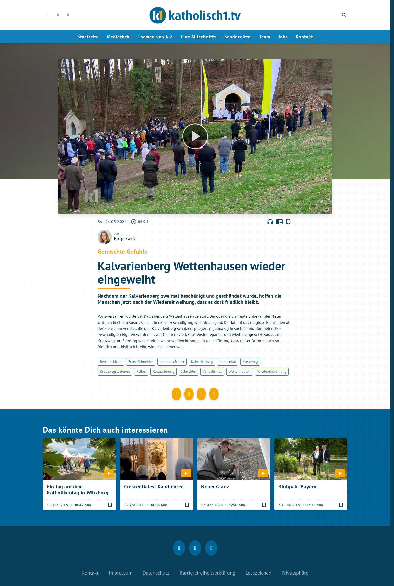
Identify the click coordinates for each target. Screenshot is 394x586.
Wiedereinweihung (271, 371)
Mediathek (118, 37)
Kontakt (304, 37)
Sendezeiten (237, 37)
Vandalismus (212, 371)
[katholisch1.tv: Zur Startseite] (195, 15)
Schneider (188, 371)
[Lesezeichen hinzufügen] (288, 222)
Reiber (141, 371)
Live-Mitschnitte (198, 37)
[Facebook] (48, 15)
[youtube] (68, 15)
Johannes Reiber (172, 361)
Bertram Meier (111, 361)
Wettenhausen (240, 371)
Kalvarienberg (202, 361)
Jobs (283, 37)
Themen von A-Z (155, 37)
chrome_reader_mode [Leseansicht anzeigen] (279, 221)
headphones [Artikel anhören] (270, 221)
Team (264, 37)
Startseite (88, 37)
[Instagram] (58, 15)
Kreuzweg (250, 361)
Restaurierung (163, 371)
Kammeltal (227, 361)
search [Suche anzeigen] (344, 15)
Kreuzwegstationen (115, 371)
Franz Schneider (140, 361)
